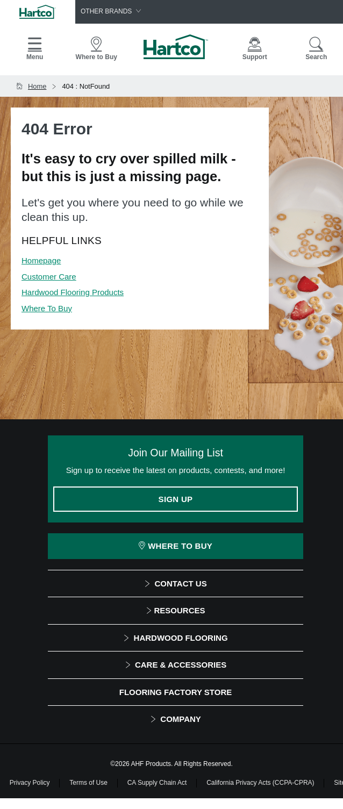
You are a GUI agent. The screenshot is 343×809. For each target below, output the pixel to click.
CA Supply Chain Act (157, 782)
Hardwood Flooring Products (73, 292)
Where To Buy (47, 308)
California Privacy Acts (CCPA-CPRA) (260, 782)
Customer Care (49, 276)
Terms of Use (88, 782)
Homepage (41, 260)
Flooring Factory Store (175, 692)
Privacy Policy (30, 782)
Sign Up (176, 499)
